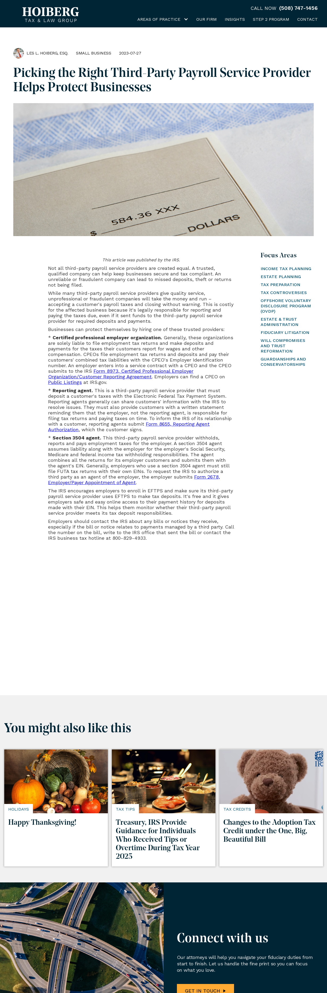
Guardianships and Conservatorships (283, 362)
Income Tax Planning (286, 268)
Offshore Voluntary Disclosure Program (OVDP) (286, 306)
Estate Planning (281, 276)
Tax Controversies (284, 292)
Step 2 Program (271, 19)
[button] (161, 20)
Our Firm (206, 19)
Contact (307, 19)
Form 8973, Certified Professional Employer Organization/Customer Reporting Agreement (120, 373)
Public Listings (65, 382)
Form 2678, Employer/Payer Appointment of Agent (134, 479)
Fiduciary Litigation (285, 332)
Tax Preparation (280, 284)
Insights (235, 19)
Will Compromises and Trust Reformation (283, 346)
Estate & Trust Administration (279, 322)
